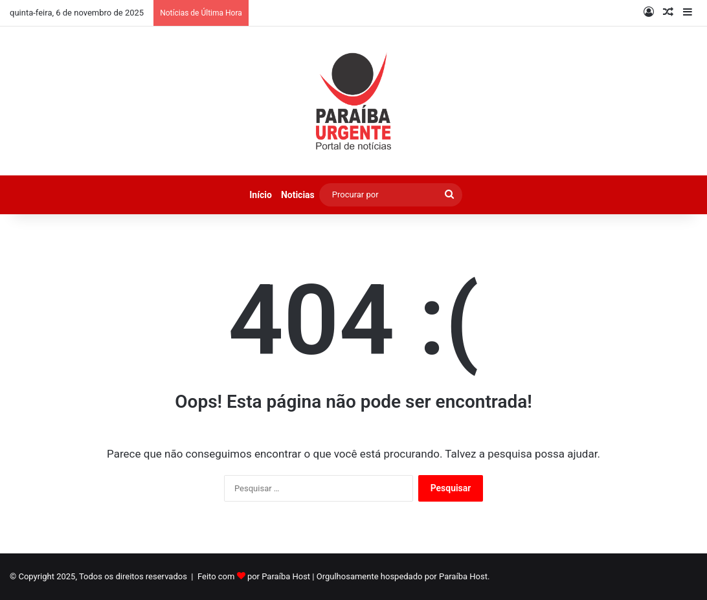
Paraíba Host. (464, 576)
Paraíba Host (286, 576)
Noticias (298, 195)
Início (260, 195)
